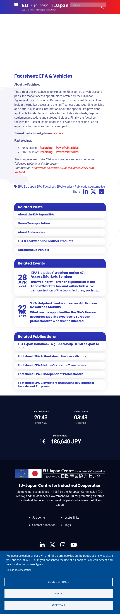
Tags (67, 525)
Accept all (58, 605)
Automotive (97, 186)
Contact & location (44, 525)
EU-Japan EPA (33, 186)
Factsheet (49, 186)
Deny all (58, 593)
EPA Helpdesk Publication (73, 186)
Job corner (39, 517)
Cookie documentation (19, 570)
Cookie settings (58, 581)
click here (57, 133)
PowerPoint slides (67, 152)
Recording (46, 152)
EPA (20, 186)
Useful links (71, 517)
